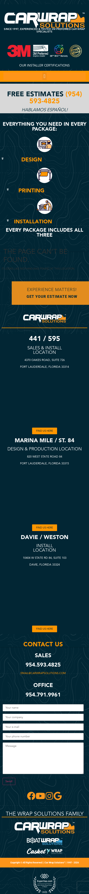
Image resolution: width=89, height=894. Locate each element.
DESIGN (31, 159)
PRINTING (31, 190)
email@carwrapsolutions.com (43, 673)
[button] (44, 76)
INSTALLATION (33, 222)
